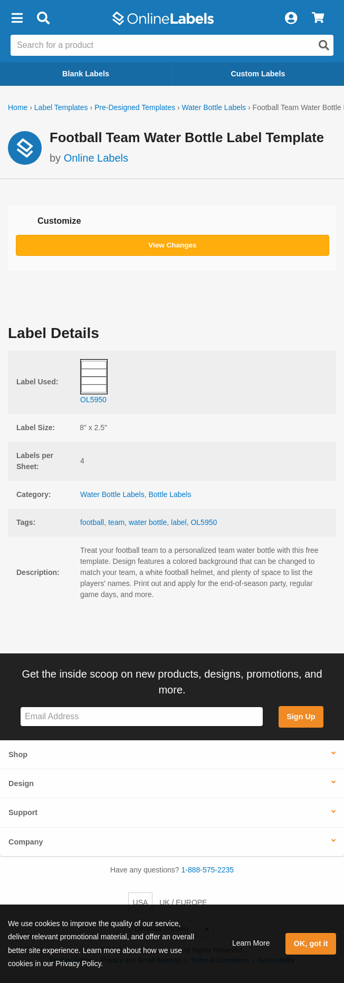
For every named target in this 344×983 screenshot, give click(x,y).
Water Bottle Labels (213, 107)
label (179, 522)
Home (17, 107)
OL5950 (203, 522)
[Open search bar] (43, 18)
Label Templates (61, 107)
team (116, 522)
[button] (17, 18)
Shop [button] (17, 754)
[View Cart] (318, 18)
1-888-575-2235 (207, 870)
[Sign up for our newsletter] (142, 717)
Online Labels (96, 158)
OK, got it (311, 943)
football (92, 522)
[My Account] (291, 18)
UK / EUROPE (183, 902)
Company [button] (25, 842)
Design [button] (21, 783)
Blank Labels (85, 73)
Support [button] (22, 812)
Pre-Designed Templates (134, 107)
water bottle (148, 522)
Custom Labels (258, 73)
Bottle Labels (169, 494)
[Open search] (323, 45)
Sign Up (300, 716)
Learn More (251, 943)
